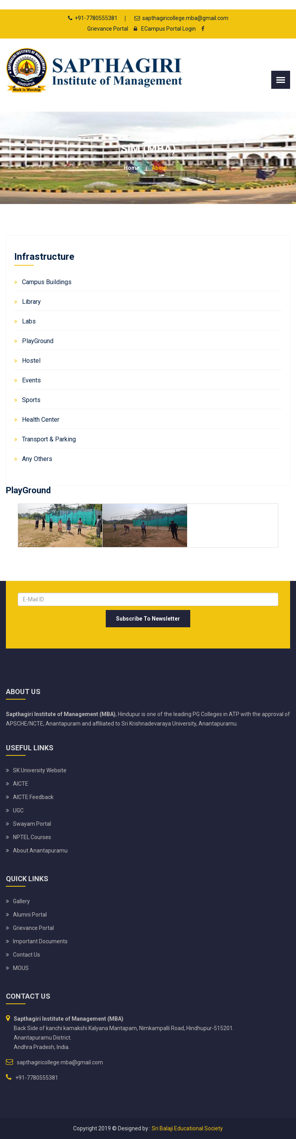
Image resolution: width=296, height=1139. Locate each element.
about (159, 168)
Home (132, 168)
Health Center (40, 419)
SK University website (39, 770)
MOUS (21, 968)
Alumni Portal (30, 914)
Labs (29, 321)
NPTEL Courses (32, 837)
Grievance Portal (107, 29)
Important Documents (40, 941)
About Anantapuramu (40, 850)
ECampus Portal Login (162, 29)
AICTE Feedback (33, 797)
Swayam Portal (32, 824)
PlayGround (37, 341)
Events (31, 380)
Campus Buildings (47, 282)
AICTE (20, 784)
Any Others (37, 459)
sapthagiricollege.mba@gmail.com (185, 18)
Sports (31, 400)
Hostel (31, 360)
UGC (18, 810)
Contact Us (26, 955)
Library (31, 301)
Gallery (21, 901)
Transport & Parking (49, 439)
